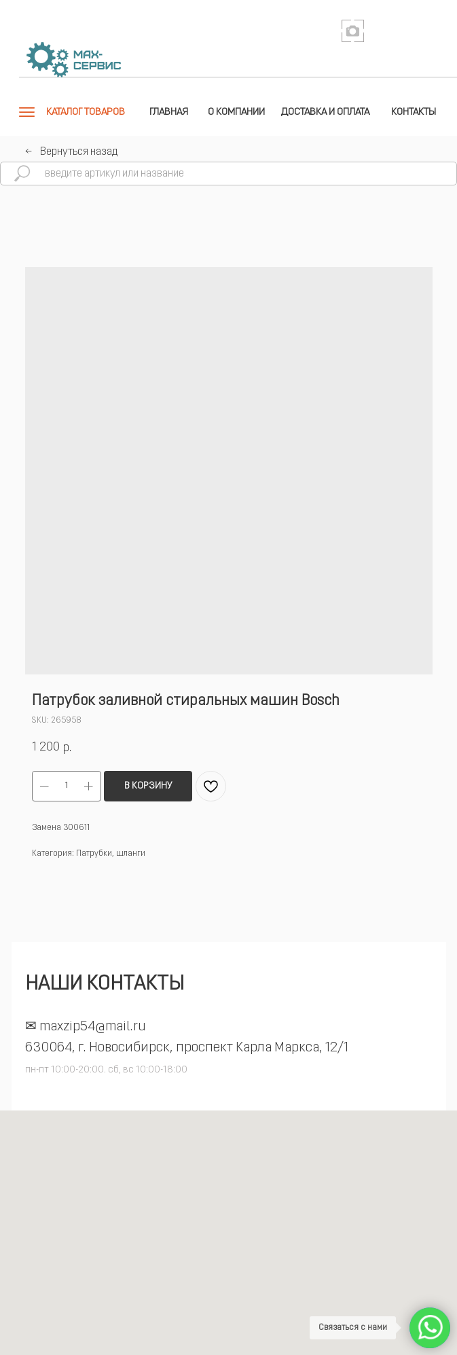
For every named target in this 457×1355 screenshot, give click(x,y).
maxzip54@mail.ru (92, 1027)
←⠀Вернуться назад (71, 152)
